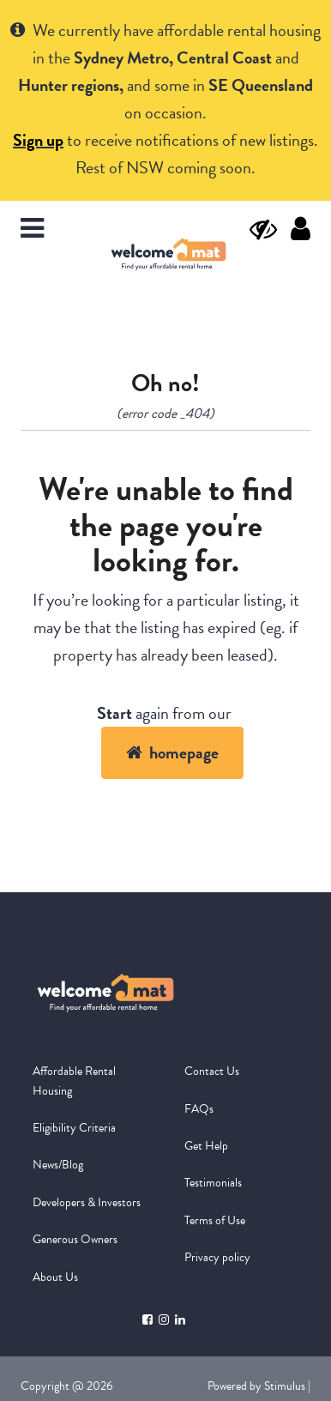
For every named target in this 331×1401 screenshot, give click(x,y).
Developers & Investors (87, 1202)
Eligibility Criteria (74, 1128)
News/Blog (58, 1165)
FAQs (199, 1109)
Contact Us (211, 1071)
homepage (172, 752)
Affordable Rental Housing (74, 1080)
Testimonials (213, 1183)
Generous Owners (75, 1239)
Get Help (206, 1146)
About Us (55, 1277)
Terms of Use (214, 1220)
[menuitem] (90, 1081)
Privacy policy (217, 1257)
